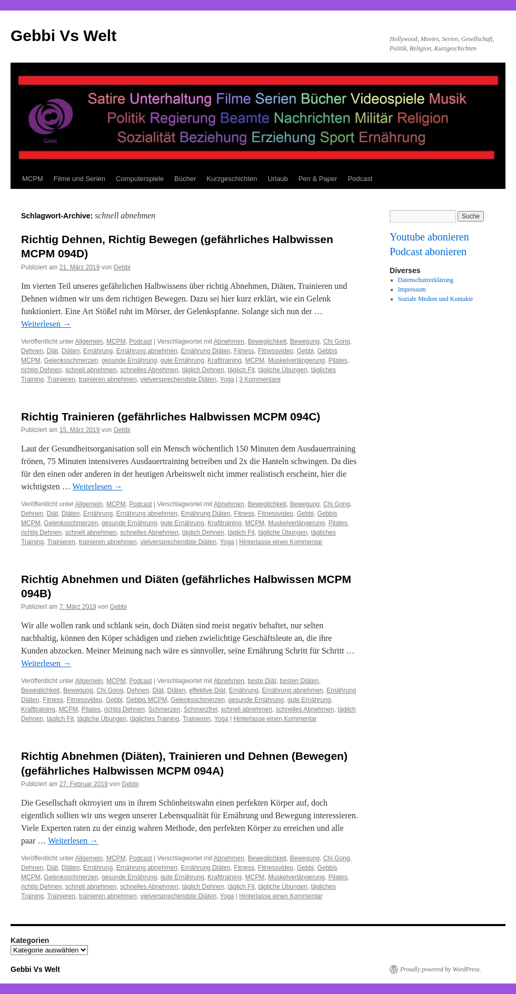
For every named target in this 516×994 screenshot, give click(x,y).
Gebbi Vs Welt (63, 35)
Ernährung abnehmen (146, 351)
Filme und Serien (79, 179)
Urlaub (277, 179)
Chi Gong (336, 341)
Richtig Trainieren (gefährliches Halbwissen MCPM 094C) (170, 416)
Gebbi (121, 267)
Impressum (412, 289)
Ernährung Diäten (206, 351)
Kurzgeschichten (231, 179)
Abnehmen (229, 341)
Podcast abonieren (428, 251)
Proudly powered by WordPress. (440, 969)
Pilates (338, 360)
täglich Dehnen (203, 370)
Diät (52, 351)
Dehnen (32, 351)
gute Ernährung (182, 360)
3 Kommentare (260, 379)
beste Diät (262, 681)
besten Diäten (299, 681)
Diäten (71, 351)
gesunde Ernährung (129, 360)
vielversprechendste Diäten (178, 379)
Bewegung (305, 341)
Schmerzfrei (200, 709)
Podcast (360, 179)
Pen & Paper (318, 179)
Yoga (227, 379)
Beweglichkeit (267, 341)
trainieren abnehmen (108, 379)
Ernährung (98, 351)
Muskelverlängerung (296, 360)
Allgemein (89, 341)
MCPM (32, 179)
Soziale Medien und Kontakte (435, 299)
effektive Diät (207, 690)
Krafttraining (224, 360)
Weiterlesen (46, 323)
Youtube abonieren (429, 237)
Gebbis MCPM (146, 700)
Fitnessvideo (275, 351)
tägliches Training (154, 718)
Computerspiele (140, 179)
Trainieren (61, 379)
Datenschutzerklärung (425, 280)
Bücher (185, 179)
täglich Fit (240, 370)
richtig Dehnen (41, 370)
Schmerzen (164, 709)
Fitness (244, 351)
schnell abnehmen (90, 370)
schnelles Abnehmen (149, 370)
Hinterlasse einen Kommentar (280, 542)
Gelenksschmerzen (71, 360)
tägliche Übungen (282, 370)
